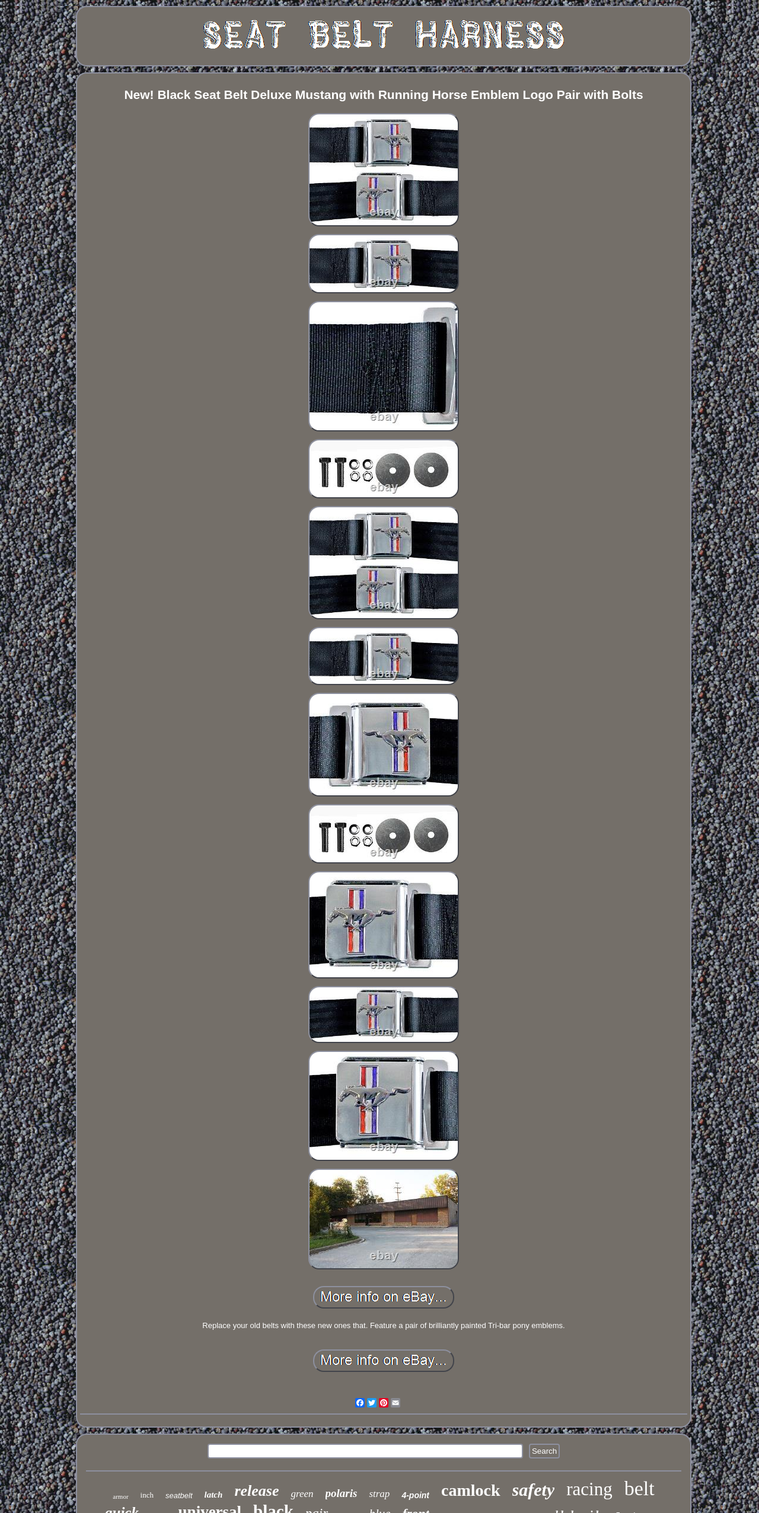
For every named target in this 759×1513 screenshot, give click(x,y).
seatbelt (179, 1495)
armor (120, 1496)
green (302, 1493)
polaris (342, 1493)
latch (214, 1494)
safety (533, 1489)
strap (379, 1493)
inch (147, 1494)
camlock (470, 1490)
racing (589, 1489)
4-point (415, 1495)
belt (639, 1488)
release (256, 1490)
